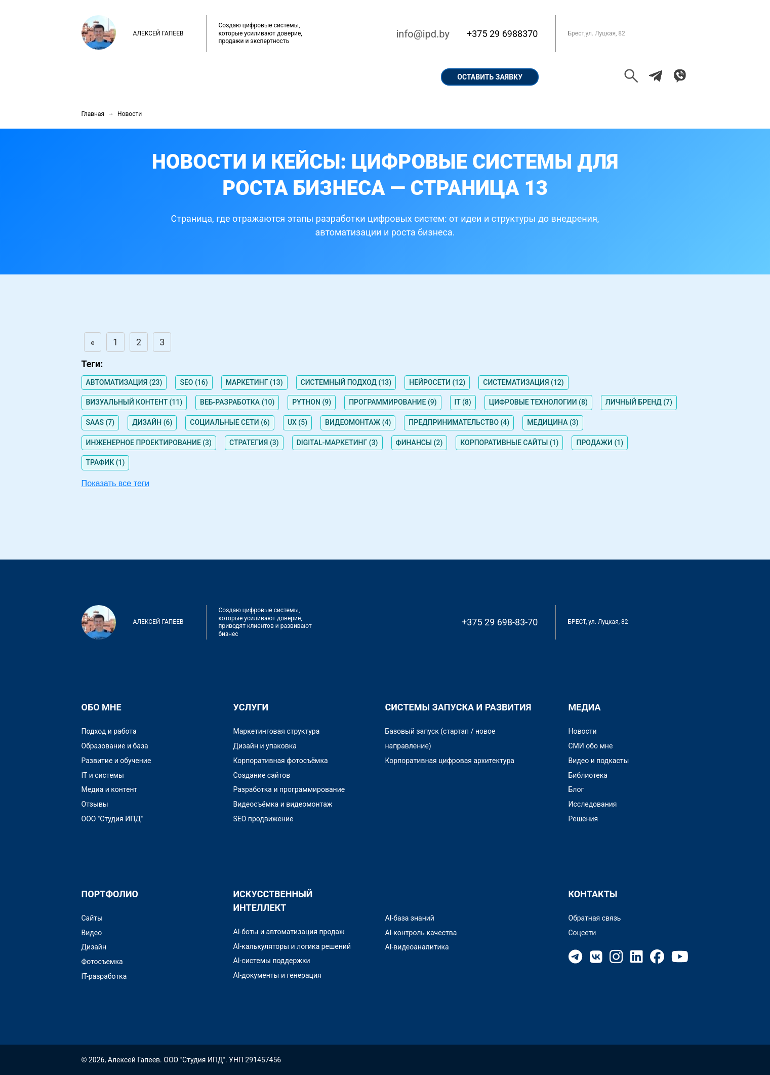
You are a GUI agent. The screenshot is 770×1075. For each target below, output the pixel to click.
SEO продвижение (263, 819)
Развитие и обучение (116, 761)
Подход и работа (109, 731)
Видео (92, 933)
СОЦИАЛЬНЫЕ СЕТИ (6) (230, 422)
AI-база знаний (409, 918)
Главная (110, 77)
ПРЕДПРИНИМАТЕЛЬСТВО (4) (459, 422)
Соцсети (582, 933)
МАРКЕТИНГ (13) (254, 382)
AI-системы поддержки (271, 961)
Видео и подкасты (599, 761)
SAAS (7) (100, 422)
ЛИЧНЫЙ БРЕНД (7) (638, 402)
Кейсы (287, 77)
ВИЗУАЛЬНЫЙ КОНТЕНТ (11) (134, 402)
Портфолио (228, 77)
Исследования (593, 804)
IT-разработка (104, 976)
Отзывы (95, 804)
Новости (583, 731)
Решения (583, 819)
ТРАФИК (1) (105, 462)
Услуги (338, 77)
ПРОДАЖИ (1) (599, 443)
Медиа (585, 707)
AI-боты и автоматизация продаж (289, 932)
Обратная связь (595, 918)
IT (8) (463, 402)
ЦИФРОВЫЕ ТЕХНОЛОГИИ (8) (538, 402)
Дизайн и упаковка (265, 746)
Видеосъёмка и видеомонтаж (283, 804)
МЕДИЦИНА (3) (552, 422)
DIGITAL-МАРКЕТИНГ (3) (337, 443)
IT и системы (103, 775)
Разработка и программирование (289, 789)
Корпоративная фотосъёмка (280, 761)
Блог (576, 789)
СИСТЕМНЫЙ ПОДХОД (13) (346, 382)
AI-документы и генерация (277, 975)
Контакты (396, 77)
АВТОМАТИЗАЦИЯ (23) (124, 382)
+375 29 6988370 (502, 33)
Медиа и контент (110, 789)
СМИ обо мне (591, 746)
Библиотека (588, 775)
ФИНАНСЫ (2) (419, 443)
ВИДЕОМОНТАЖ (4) (358, 422)
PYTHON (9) (311, 402)
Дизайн (94, 947)
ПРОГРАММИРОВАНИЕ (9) (392, 402)
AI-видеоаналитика (417, 947)
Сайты (92, 918)
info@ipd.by (422, 34)
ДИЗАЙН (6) (152, 422)
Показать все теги (116, 483)
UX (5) (297, 422)
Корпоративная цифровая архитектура (449, 761)
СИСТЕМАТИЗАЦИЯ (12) (523, 382)
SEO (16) (194, 382)
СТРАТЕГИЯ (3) (254, 443)
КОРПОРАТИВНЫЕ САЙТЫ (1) (509, 443)
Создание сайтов (262, 775)
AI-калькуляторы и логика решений (292, 946)
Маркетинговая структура (276, 731)
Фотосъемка (102, 962)
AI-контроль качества (421, 933)
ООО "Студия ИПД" (112, 819)
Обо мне (166, 77)
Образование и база (115, 746)
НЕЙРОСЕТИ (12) (437, 382)
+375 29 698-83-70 (500, 622)
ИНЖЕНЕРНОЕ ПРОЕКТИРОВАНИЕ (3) (149, 443)
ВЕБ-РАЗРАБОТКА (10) (237, 402)
